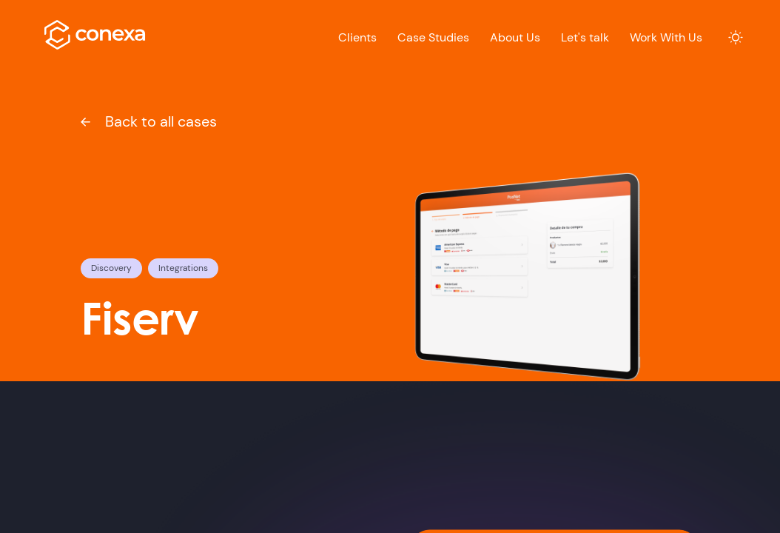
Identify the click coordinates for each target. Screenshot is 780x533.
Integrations (183, 268)
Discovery (111, 268)
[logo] (95, 35)
